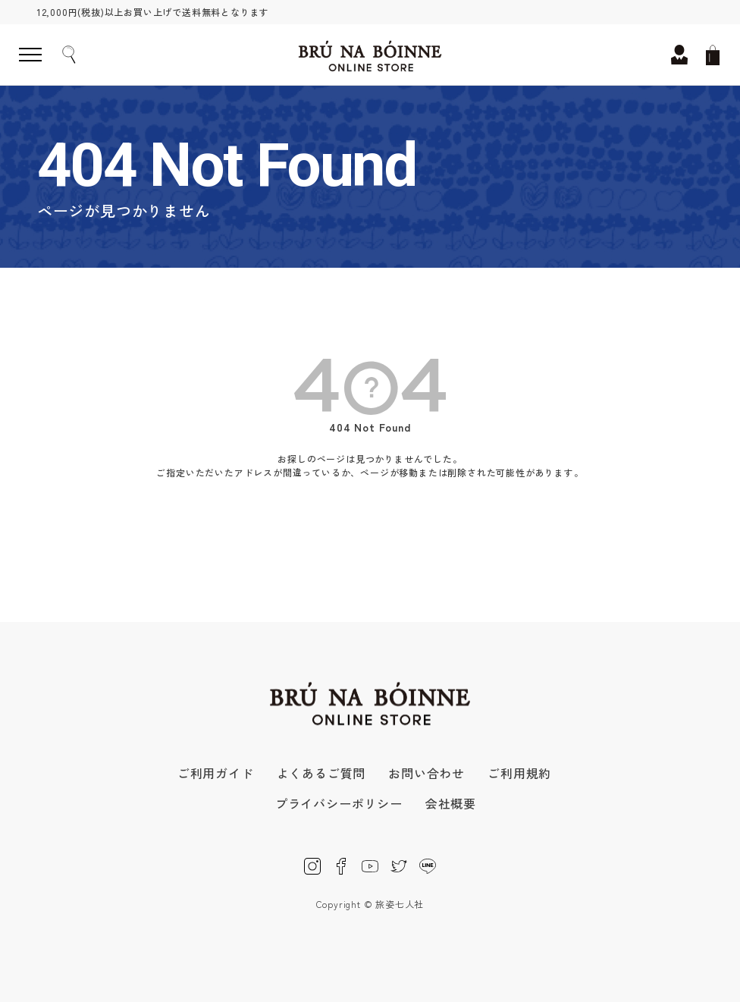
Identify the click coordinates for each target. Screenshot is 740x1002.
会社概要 (450, 803)
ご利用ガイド (215, 773)
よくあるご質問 (321, 773)
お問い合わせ (426, 773)
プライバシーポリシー (339, 803)
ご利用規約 (519, 773)
